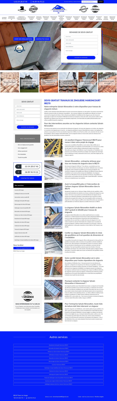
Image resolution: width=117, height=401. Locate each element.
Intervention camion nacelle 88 (11, 18)
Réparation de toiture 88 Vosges (46, 18)
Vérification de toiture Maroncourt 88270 (58, 355)
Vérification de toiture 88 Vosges (53, 18)
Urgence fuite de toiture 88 (105, 18)
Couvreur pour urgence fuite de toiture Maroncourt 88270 (58, 381)
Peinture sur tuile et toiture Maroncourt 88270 (58, 351)
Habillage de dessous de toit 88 (112, 18)
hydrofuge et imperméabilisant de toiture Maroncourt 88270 (59, 368)
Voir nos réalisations (23, 39)
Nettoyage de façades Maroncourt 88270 (58, 374)
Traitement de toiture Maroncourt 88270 (58, 371)
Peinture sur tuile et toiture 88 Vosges (61, 18)
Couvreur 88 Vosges (4, 18)
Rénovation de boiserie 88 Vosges (91, 18)
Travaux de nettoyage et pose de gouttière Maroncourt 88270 (58, 377)
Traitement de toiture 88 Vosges (68, 18)
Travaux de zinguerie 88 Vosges (39, 18)
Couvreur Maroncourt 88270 (58, 364)
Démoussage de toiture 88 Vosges (31, 18)
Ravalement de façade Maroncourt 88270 (58, 345)
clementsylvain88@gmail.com (60, 396)
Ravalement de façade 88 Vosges (76, 18)
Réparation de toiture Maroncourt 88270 (58, 358)
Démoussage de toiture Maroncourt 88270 (58, 361)
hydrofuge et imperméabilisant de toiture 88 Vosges (21, 18)
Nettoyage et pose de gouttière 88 (99, 18)
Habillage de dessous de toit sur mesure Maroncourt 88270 (58, 384)
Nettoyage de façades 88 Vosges (84, 18)
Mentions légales (99, 396)
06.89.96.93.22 (37, 1)
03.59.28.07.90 (20, 1)
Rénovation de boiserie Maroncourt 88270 (58, 348)
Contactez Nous (42, 39)
